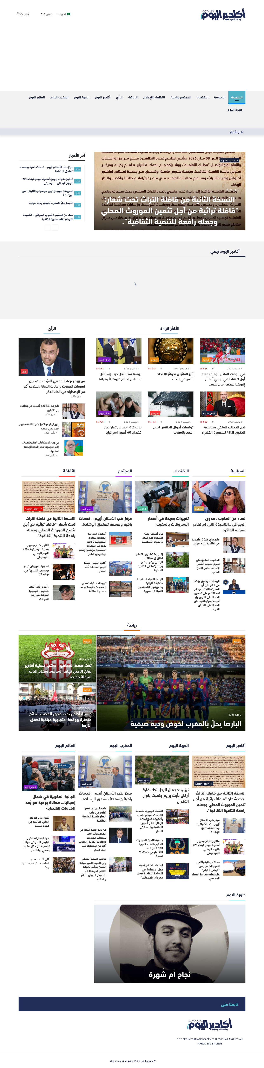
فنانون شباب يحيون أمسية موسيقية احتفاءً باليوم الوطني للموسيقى (36, 551)
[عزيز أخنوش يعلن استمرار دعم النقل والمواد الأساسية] (177, 539)
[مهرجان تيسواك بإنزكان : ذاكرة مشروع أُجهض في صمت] (73, 429)
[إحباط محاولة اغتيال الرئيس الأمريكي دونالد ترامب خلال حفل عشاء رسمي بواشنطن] (64, 844)
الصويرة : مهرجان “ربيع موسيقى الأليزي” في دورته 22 (37, 570)
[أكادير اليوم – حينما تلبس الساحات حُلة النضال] (120, 568)
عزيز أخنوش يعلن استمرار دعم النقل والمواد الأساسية (152, 537)
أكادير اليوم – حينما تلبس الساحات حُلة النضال (95, 566)
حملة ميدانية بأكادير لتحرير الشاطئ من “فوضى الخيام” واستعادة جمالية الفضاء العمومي (206, 870)
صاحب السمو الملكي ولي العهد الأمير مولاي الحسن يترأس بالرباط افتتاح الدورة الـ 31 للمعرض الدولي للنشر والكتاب (92, 868)
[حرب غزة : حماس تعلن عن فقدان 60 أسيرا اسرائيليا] (118, 404)
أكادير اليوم (102, 97)
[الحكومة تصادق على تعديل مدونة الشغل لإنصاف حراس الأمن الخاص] (234, 565)
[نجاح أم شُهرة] (169, 944)
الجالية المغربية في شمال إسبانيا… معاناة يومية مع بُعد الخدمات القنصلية (50, 801)
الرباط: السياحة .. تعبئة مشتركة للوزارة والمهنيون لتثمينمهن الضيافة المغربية (150, 585)
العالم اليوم (37, 97)
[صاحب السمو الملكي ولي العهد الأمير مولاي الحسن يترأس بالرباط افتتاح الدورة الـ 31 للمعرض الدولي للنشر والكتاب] (120, 864)
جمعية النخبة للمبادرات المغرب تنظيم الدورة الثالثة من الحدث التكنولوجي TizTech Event (149, 848)
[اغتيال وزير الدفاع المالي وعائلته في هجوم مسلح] (64, 823)
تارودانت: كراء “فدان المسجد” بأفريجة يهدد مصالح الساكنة (93, 587)
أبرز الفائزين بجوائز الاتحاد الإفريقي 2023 (175, 376)
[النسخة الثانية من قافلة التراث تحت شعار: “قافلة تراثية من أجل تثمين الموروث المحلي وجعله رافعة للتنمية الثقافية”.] (169, 191)
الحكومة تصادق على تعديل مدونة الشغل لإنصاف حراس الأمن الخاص (208, 566)
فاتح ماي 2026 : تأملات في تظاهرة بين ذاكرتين (39, 407)
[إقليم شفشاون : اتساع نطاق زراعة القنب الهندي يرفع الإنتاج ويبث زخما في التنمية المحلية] (177, 560)
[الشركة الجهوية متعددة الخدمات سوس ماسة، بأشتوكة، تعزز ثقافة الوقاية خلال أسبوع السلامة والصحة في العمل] (177, 816)
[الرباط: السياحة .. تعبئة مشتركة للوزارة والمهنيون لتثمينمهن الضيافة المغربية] (177, 585)
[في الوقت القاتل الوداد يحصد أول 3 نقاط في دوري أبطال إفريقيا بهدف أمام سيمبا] (222, 351)
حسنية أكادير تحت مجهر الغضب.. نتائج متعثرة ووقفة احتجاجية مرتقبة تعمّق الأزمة (60, 719)
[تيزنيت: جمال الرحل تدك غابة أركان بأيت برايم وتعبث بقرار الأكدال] (162, 770)
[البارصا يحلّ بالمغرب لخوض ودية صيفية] (171, 683)
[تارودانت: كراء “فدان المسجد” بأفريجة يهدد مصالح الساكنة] (120, 589)
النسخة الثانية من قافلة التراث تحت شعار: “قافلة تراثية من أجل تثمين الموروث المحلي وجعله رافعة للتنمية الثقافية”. (170, 209)
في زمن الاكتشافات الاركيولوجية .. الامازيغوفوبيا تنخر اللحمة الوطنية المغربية (40, 446)
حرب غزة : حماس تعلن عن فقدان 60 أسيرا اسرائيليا (122, 429)
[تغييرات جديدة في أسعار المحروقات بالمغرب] (162, 497)
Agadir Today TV (229, 160)
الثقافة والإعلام (154, 97)
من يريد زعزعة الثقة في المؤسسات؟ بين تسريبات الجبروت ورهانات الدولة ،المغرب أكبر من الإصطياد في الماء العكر (54, 386)
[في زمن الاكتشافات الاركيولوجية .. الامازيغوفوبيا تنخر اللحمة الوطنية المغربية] (73, 448)
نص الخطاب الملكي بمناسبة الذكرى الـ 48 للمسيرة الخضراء (223, 429)
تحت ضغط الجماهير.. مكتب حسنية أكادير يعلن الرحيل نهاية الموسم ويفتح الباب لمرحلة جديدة (58, 670)
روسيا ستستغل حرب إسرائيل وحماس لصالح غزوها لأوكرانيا (120, 376)
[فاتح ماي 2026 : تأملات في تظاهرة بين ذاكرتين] (73, 411)
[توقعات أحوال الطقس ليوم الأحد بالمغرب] (170, 404)
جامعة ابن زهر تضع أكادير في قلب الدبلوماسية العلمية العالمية (94, 814)
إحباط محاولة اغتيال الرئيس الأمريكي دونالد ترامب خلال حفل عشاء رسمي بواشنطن (36, 844)
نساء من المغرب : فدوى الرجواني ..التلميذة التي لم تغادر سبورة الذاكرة (219, 523)
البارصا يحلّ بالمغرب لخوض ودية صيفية (185, 723)
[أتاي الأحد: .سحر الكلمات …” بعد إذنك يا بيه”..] (64, 865)
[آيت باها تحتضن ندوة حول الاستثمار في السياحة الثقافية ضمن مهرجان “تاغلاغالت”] (177, 871)
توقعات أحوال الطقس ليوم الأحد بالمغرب (173, 429)
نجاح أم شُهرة (170, 973)
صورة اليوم (235, 109)
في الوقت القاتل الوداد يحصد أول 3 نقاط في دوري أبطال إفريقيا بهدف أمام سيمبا (223, 378)
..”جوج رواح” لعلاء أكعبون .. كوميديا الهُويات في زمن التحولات (39, 592)
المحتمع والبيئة (181, 97)
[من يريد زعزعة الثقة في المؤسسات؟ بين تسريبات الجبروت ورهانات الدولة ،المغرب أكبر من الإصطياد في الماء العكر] (52, 357)
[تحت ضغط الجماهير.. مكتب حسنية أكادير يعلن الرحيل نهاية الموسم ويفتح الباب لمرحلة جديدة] (57, 658)
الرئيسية (237, 97)
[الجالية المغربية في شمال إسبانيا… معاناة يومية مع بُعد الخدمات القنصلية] (48, 773)
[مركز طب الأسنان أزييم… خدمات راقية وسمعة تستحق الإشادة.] (105, 497)
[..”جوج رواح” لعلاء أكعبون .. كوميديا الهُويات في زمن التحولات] (64, 592)
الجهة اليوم (81, 97)
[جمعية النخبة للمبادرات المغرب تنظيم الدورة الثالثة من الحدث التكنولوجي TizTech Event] (177, 846)
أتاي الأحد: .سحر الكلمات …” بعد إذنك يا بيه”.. (36, 863)
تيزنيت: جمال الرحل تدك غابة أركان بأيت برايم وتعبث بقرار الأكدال (166, 795)
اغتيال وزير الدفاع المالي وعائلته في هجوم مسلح (39, 821)
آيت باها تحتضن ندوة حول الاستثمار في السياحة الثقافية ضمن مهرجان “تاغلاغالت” (150, 871)
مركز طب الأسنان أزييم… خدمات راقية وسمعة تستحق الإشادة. (105, 520)
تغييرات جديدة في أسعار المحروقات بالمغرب (168, 520)
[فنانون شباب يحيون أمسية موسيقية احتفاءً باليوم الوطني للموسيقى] (64, 551)
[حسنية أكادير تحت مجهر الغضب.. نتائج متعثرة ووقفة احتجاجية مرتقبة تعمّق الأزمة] (57, 707)
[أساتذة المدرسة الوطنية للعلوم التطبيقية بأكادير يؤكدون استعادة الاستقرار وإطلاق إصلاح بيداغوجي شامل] (120, 539)
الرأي (119, 97)
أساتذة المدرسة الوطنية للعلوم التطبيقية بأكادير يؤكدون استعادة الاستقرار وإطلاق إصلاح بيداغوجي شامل (92, 543)
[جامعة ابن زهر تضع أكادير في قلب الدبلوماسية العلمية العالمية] (120, 814)
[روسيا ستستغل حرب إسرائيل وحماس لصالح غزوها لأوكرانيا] (118, 351)
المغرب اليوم (59, 97)
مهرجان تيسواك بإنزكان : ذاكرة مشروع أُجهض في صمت (39, 426)
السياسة (219, 97)
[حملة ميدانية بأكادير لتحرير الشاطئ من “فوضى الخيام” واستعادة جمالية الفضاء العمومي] (234, 868)
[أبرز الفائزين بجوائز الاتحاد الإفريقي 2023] (170, 351)
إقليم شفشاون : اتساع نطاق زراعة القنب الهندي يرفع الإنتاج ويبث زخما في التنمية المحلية (149, 562)
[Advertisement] (132, 60)
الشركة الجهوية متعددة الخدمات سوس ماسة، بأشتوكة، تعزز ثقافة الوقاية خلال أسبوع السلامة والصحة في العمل (149, 821)
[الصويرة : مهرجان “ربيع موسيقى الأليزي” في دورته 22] (64, 572)
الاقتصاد (202, 97)
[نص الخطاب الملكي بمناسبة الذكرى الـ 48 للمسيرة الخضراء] (222, 404)
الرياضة (133, 97)
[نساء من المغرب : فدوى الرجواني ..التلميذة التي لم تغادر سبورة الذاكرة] (218, 497)
